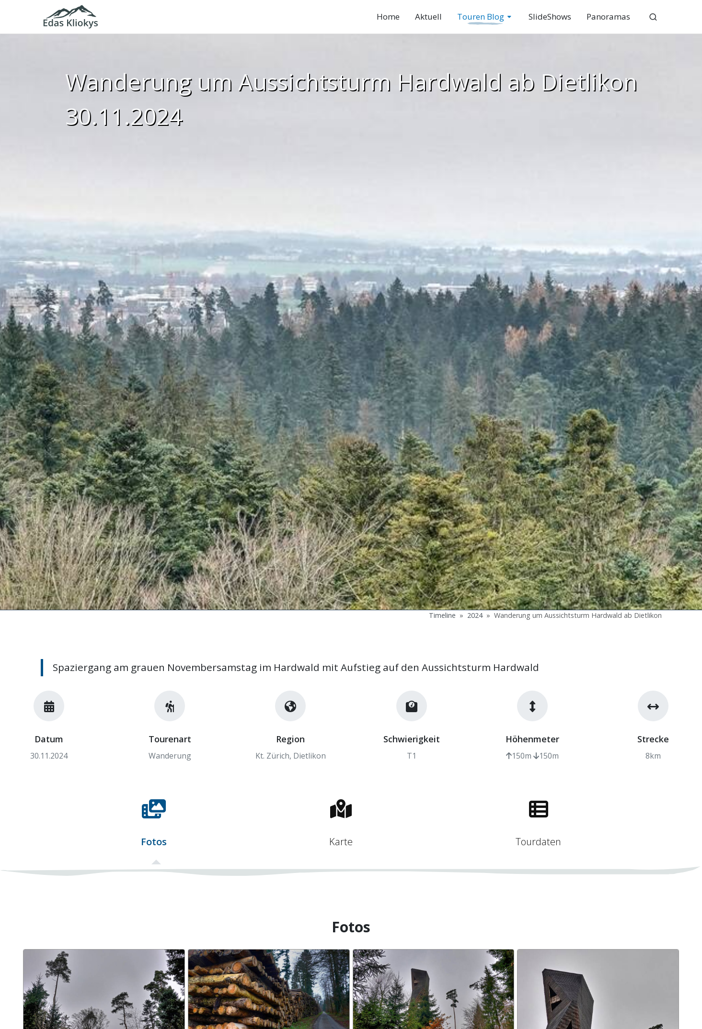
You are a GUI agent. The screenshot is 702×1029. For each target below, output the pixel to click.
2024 (475, 615)
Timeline (442, 615)
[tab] (153, 827)
